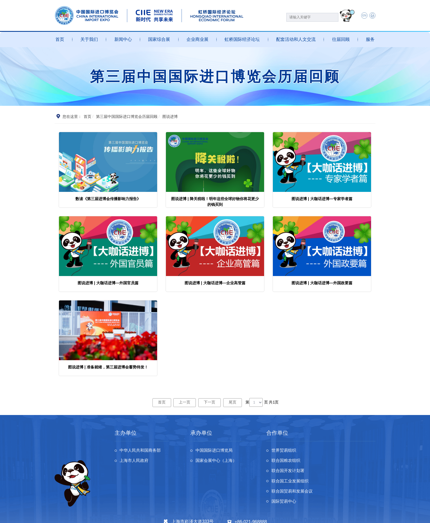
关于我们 (89, 39)
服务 (370, 39)
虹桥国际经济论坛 (242, 39)
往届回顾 (341, 39)
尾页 (233, 402)
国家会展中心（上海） (218, 461)
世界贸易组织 (285, 450)
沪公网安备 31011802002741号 (167, 515)
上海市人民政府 (135, 461)
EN (362, 16)
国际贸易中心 (345, 472)
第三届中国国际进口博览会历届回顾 (127, 116)
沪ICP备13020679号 (122, 515)
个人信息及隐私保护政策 (304, 515)
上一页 (184, 402)
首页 (59, 39)
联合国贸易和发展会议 (294, 472)
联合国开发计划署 (289, 461)
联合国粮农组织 (347, 450)
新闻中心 (123, 39)
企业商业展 (197, 39)
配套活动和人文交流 (296, 39)
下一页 (210, 402)
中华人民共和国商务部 (142, 450)
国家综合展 (159, 39)
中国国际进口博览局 (215, 450)
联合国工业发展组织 (351, 461)
